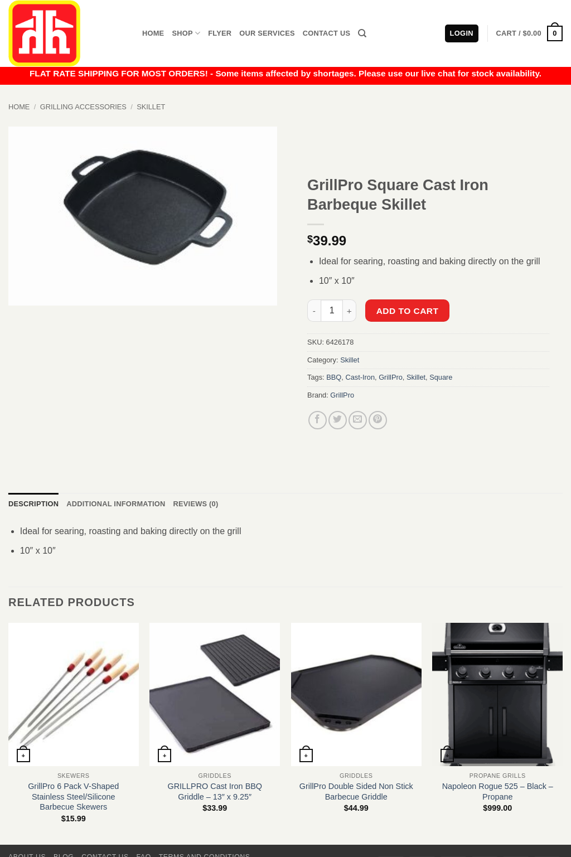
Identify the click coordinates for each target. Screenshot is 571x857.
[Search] (362, 33)
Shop (186, 33)
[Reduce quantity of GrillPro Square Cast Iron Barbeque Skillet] (314, 310)
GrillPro (391, 377)
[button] (529, 33)
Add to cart (407, 311)
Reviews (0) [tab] (195, 504)
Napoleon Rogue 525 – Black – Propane (497, 791)
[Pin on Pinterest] (378, 420)
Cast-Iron (360, 377)
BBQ (333, 377)
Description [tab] (33, 504)
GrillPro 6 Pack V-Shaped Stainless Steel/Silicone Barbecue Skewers (73, 796)
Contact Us (327, 33)
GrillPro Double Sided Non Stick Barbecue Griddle (356, 791)
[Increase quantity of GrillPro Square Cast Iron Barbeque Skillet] (349, 310)
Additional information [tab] (115, 504)
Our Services (267, 33)
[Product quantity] (332, 310)
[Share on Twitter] (337, 420)
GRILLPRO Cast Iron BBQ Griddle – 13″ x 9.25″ (214, 791)
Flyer (219, 33)
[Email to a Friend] (358, 420)
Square (440, 377)
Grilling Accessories (83, 107)
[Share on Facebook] (317, 420)
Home (153, 33)
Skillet (151, 107)
